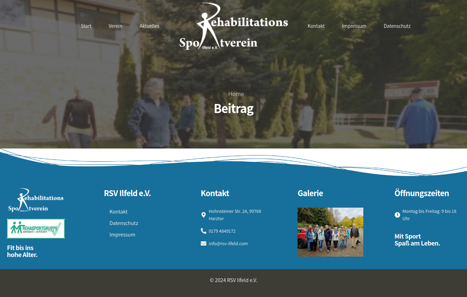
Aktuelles (149, 26)
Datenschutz (397, 26)
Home (236, 94)
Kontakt (316, 26)
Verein (115, 26)
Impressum (354, 26)
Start (86, 26)
